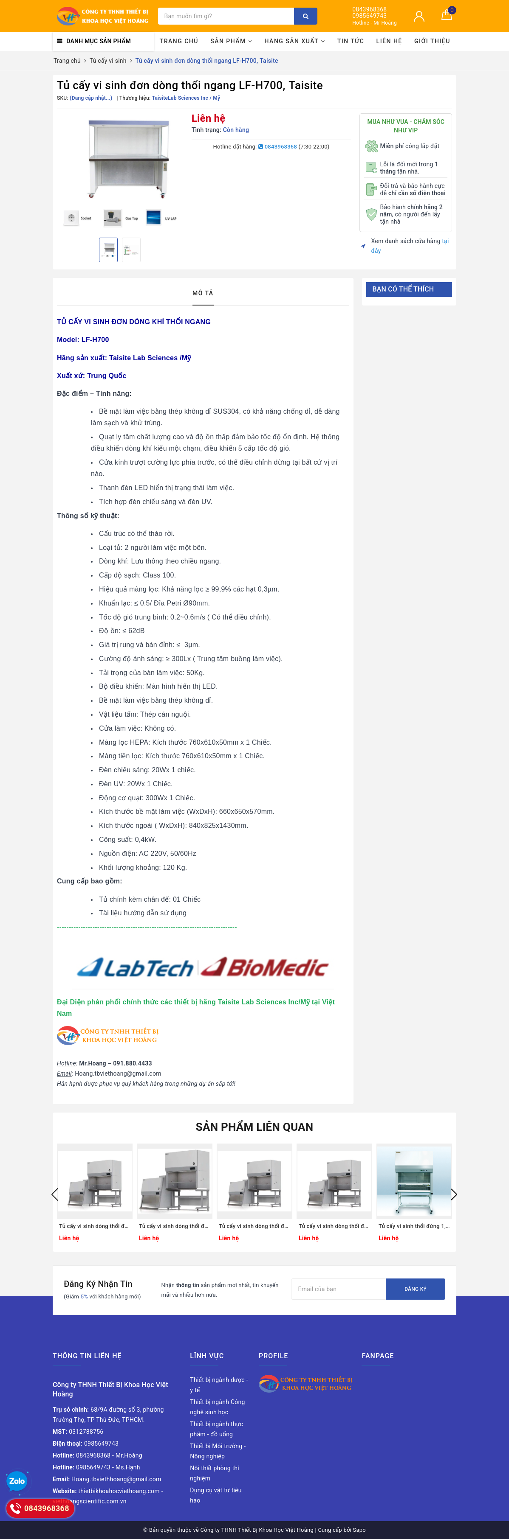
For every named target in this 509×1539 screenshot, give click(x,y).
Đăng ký (415, 1289)
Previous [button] (54, 1194)
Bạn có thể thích (403, 289)
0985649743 (369, 16)
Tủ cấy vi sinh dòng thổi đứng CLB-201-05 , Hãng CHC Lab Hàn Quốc (254, 1226)
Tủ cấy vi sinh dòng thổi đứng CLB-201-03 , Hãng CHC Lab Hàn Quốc (94, 1226)
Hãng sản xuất (295, 41)
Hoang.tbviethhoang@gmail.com (107, 1479)
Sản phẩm (231, 41)
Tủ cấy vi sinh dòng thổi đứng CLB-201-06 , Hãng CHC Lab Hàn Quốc (334, 1226)
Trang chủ (179, 41)
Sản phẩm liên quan (255, 1127)
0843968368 (369, 9)
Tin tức (351, 41)
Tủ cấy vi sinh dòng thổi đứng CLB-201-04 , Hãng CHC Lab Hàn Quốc (174, 1226)
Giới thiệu (432, 41)
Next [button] (454, 1194)
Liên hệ (389, 41)
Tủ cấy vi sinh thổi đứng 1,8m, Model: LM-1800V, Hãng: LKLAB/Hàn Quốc (414, 1226)
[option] (120, 172)
